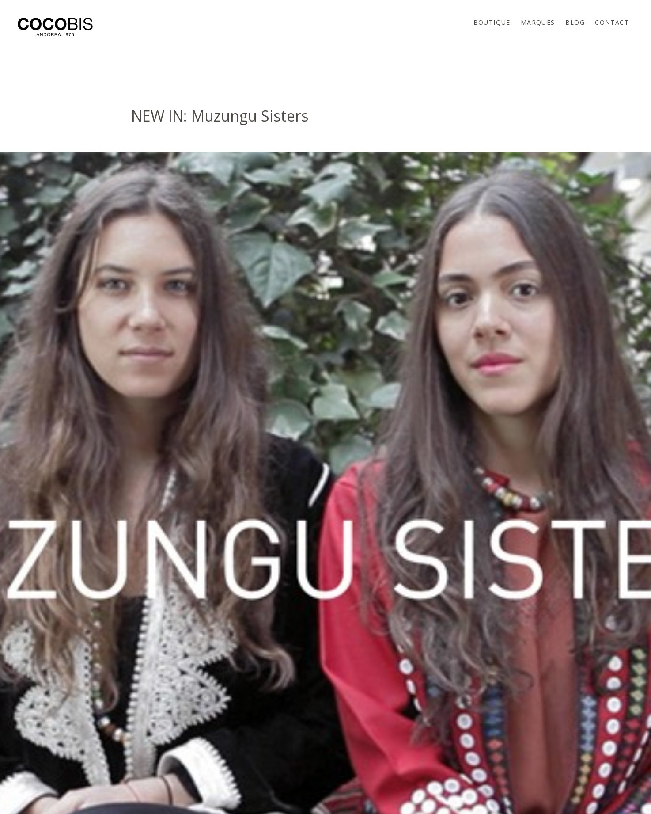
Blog (575, 22)
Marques (538, 22)
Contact (612, 22)
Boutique (492, 22)
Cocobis (55, 27)
